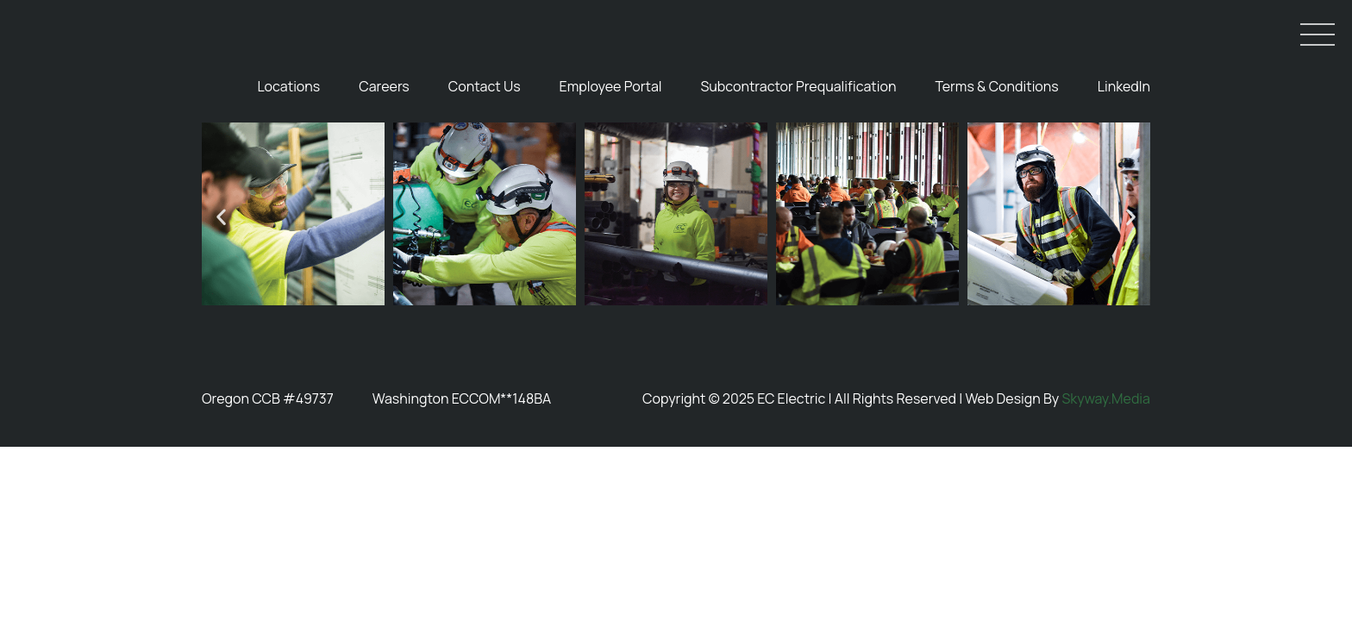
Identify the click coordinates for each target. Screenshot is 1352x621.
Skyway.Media (1105, 479)
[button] (221, 298)
